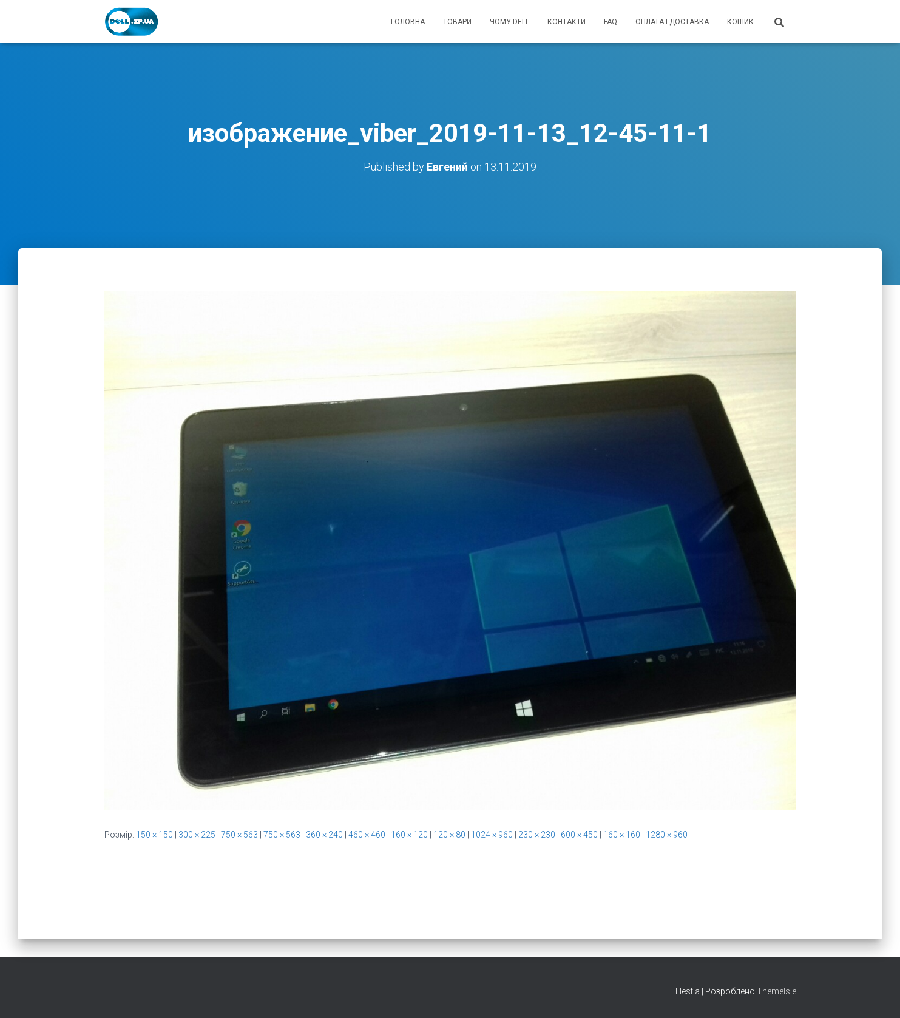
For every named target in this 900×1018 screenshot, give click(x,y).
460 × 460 (366, 835)
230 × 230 (536, 835)
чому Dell (509, 22)
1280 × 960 (667, 835)
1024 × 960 (492, 835)
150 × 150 (154, 835)
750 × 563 (239, 835)
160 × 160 (621, 835)
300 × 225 (196, 835)
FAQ (610, 22)
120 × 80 (449, 835)
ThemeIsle (776, 991)
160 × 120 (409, 835)
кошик (740, 22)
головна (408, 22)
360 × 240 (324, 835)
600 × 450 (579, 835)
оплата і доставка (672, 22)
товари (457, 22)
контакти (566, 22)
